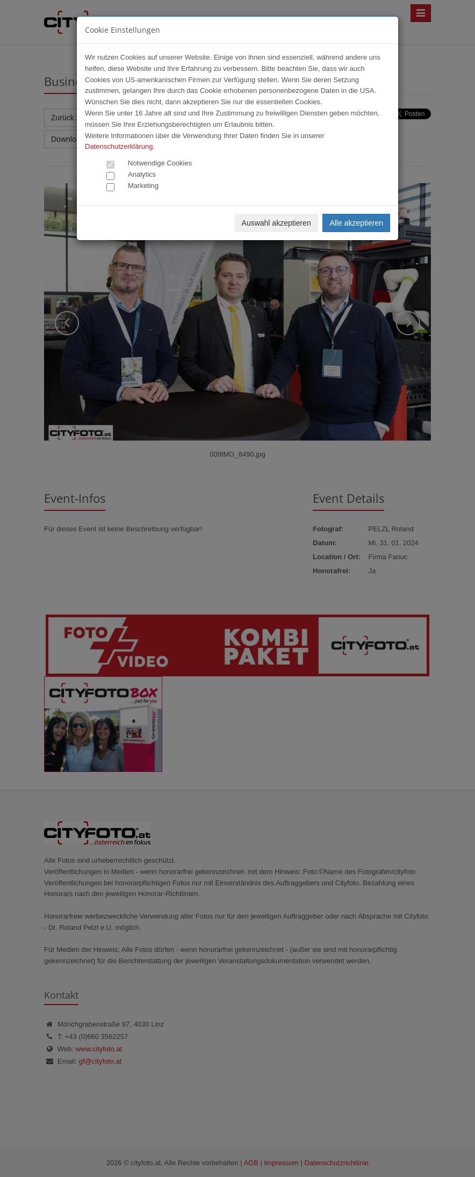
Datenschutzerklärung (119, 146)
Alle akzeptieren (356, 223)
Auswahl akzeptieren (276, 223)
